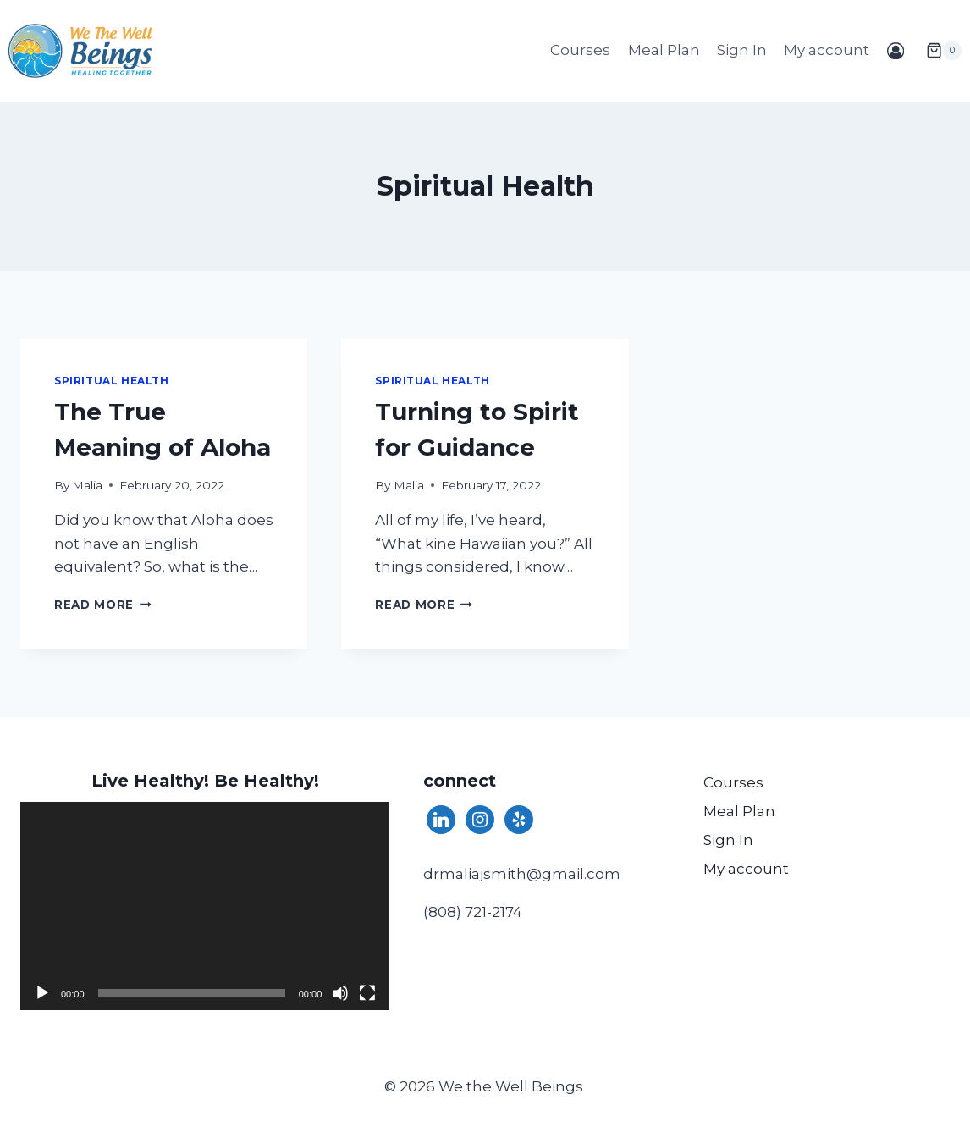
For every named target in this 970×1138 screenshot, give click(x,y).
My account (826, 49)
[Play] (42, 993)
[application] (204, 905)
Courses (580, 49)
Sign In (742, 49)
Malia (87, 485)
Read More (103, 604)
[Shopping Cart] (937, 50)
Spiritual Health (111, 380)
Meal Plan (664, 49)
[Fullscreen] (367, 993)
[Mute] (340, 993)
